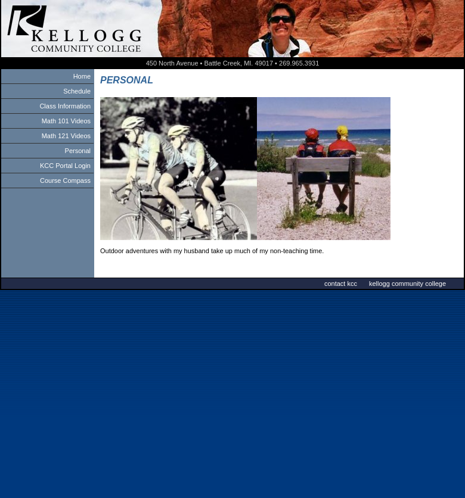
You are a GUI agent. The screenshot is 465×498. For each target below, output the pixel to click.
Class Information (65, 106)
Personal (78, 150)
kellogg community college (407, 283)
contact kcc (340, 283)
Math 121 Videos (66, 135)
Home (82, 76)
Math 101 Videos (66, 121)
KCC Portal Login (65, 165)
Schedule (77, 91)
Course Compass (65, 180)
